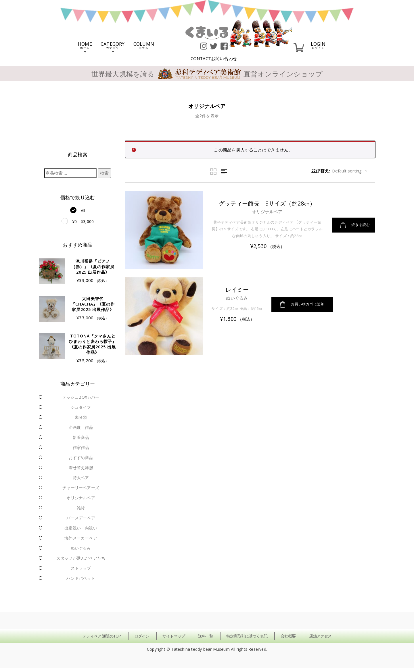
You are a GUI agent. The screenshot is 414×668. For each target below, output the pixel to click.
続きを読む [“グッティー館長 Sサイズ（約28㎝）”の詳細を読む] (355, 225)
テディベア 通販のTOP (102, 636)
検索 (104, 173)
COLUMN (143, 45)
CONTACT (214, 58)
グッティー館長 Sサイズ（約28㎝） (267, 203)
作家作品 (81, 447)
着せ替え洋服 (81, 467)
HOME (85, 47)
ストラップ (81, 568)
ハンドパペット (80, 578)
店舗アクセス (320, 636)
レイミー (237, 289)
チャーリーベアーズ (80, 487)
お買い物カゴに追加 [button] (302, 304)
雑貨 (81, 507)
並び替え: (320, 171)
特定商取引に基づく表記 (246, 636)
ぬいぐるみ (81, 548)
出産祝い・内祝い (80, 528)
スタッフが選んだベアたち (80, 558)
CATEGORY (113, 47)
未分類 (81, 417)
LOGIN (318, 45)
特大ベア (81, 477)
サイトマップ (173, 636)
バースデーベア (80, 518)
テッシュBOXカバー (80, 397)
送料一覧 (205, 636)
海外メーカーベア (80, 538)
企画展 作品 (81, 427)
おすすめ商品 (81, 457)
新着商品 (81, 437)
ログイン (141, 636)
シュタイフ (81, 407)
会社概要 (288, 636)
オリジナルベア (80, 497)
